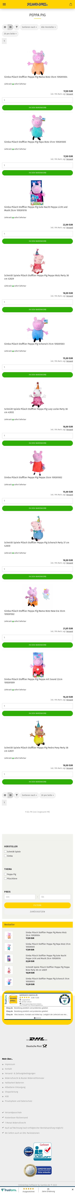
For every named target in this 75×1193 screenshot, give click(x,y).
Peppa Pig (10, 874)
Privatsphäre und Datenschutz (18, 1101)
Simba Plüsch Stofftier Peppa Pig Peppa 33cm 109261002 (33, 477)
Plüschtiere (10, 878)
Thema (8, 869)
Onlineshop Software (27, 1185)
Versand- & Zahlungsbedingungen (20, 1073)
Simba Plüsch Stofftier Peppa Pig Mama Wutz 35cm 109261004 (35, 77)
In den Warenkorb (37, 108)
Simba (8, 856)
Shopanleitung (11, 1092)
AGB (6, 1096)
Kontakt (8, 1069)
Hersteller (11, 846)
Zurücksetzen (37, 911)
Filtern (37, 905)
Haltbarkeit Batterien (14, 1083)
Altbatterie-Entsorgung (15, 1087)
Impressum (10, 1064)
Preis (7, 891)
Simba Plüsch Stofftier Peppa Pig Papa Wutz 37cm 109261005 (35, 142)
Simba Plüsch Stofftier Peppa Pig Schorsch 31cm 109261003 (34, 344)
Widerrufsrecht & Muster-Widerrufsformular (24, 1078)
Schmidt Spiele (12, 851)
